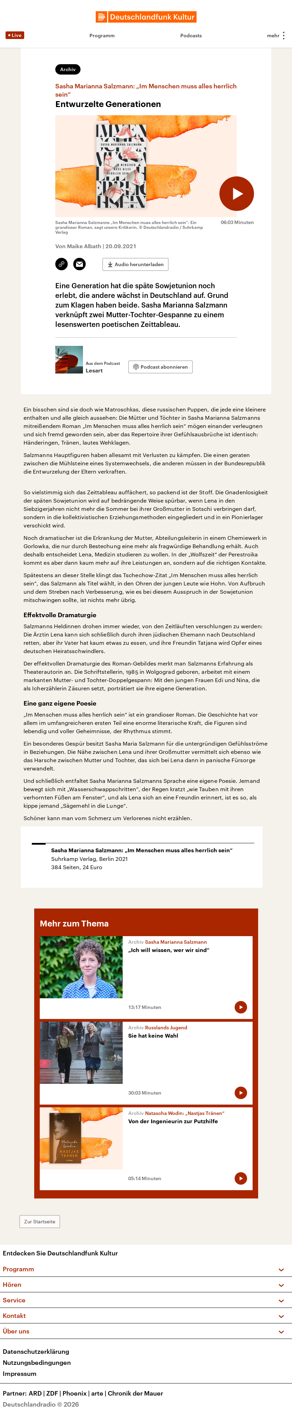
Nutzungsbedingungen (37, 1362)
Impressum (20, 1373)
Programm (102, 35)
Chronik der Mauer (135, 1393)
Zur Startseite (39, 1221)
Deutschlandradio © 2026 (41, 1404)
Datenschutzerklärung (36, 1351)
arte (99, 1393)
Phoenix (77, 1393)
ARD (37, 1393)
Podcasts (191, 35)
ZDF (54, 1393)
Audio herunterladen (139, 264)
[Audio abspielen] (236, 193)
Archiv (68, 69)
